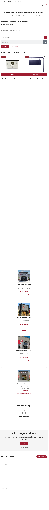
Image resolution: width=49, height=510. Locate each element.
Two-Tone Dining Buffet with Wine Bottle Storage (12, 79)
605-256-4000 (24, 324)
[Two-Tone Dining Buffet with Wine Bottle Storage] (12, 64)
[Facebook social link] (20, 448)
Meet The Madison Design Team (24, 327)
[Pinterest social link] (26, 448)
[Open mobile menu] (1, 5)
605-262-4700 (24, 390)
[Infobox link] (24, 472)
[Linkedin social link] (28, 448)
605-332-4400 (24, 291)
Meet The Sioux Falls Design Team (24, 294)
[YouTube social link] (24, 448)
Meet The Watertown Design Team (24, 360)
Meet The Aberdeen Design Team (24, 393)
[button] (12, 74)
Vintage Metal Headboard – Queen (35, 79)
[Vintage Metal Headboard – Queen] (35, 64)
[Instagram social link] (22, 448)
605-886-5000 (24, 357)
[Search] (43, 5)
